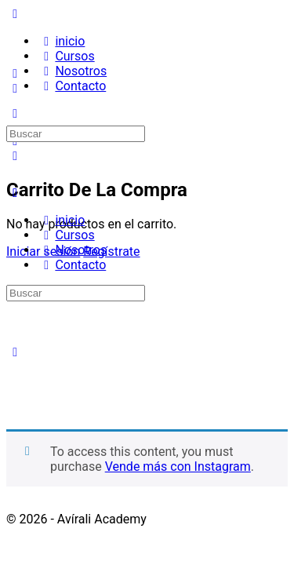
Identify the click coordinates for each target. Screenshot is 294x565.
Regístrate (111, 251)
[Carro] (15, 155)
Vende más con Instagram (178, 466)
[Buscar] (15, 88)
